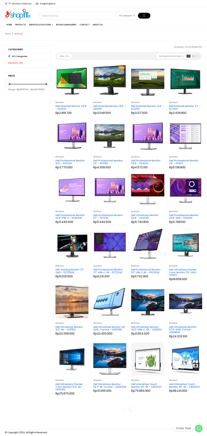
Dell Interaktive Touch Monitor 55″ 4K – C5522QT (146, 386)
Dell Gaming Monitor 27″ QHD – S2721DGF (69, 271)
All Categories (19, 56)
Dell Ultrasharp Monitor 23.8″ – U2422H (145, 217)
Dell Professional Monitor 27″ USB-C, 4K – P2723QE (108, 271)
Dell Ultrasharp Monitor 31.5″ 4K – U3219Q (69, 328)
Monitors (15, 62)
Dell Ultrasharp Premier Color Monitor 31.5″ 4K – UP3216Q (69, 387)
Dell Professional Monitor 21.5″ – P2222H (70, 162)
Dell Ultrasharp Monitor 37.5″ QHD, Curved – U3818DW (183, 329)
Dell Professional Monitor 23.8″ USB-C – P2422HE (70, 217)
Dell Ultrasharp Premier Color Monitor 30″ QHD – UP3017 (183, 272)
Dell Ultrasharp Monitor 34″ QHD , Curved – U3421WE (109, 328)
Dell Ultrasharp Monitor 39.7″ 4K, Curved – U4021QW (109, 386)
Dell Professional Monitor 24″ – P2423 (184, 162)
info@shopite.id (47, 3)
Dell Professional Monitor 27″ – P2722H (108, 217)
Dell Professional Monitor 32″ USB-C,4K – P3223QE (146, 271)
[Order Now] (198, 428)
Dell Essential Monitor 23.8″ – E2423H (71, 107)
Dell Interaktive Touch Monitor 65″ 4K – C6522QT (184, 386)
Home (8, 33)
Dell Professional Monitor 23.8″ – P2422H (146, 162)
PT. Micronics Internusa (18, 3)
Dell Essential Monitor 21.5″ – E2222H (147, 107)
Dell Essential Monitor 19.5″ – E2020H (109, 107)
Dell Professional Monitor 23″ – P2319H (108, 162)
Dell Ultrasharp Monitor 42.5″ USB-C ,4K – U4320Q (146, 328)
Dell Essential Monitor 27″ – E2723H (185, 107)
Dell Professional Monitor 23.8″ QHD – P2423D (184, 217)
